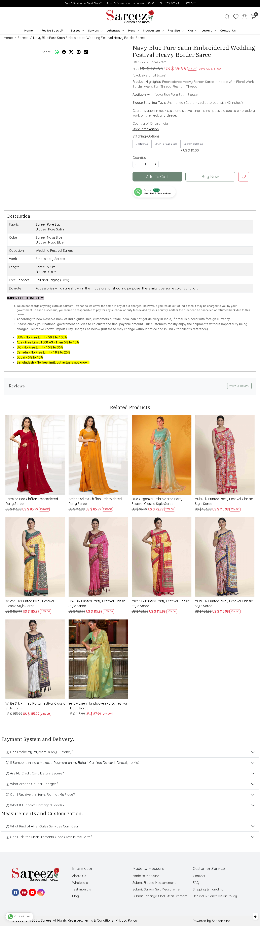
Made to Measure (146, 876)
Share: (46, 52)
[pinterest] (78, 52)
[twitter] (71, 52)
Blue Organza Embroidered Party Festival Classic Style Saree (157, 501)
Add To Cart (157, 176)
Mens (133, 30)
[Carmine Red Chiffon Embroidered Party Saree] (35, 455)
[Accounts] (244, 16)
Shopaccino (221, 921)
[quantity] (146, 164)
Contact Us (228, 30)
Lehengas (115, 30)
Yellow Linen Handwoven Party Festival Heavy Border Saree (98, 705)
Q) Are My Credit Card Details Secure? (34, 773)
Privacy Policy (126, 920)
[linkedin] (85, 52)
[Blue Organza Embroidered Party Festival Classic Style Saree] (162, 455)
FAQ (196, 883)
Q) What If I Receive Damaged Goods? (34, 805)
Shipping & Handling (208, 889)
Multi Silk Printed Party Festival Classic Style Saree (224, 501)
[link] (227, 16)
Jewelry (208, 30)
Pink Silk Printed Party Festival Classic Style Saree (97, 603)
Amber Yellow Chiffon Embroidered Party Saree (95, 501)
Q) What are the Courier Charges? (31, 784)
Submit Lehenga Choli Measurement (160, 896)
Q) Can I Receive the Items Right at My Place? (40, 795)
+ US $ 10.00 (194, 146)
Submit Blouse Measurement (154, 883)
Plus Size (175, 30)
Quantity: (140, 158)
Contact (199, 876)
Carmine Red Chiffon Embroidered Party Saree (31, 501)
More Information (146, 129)
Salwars (95, 30)
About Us (79, 876)
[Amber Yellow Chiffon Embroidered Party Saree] (98, 455)
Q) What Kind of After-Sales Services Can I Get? (41, 826)
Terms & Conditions (98, 920)
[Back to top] (255, 916)
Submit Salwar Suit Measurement (158, 889)
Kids (192, 30)
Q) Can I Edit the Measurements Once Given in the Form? (48, 837)
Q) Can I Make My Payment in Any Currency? (39, 752)
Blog (75, 896)
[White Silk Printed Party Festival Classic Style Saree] (35, 659)
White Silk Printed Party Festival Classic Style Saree (35, 705)
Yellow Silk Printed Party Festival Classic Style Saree (29, 603)
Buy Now (210, 176)
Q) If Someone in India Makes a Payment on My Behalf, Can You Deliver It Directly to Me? (72, 763)
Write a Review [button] (239, 386)
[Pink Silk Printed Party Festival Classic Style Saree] (98, 557)
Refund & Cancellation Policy (215, 896)
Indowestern (153, 30)
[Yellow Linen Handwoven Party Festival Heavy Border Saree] (98, 659)
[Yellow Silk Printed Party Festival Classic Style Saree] (35, 557)
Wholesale (80, 883)
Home (28, 30)
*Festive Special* (51, 30)
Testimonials (81, 889)
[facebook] (64, 52)
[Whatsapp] (56, 52)
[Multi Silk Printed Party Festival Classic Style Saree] (225, 455)
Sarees (77, 30)
